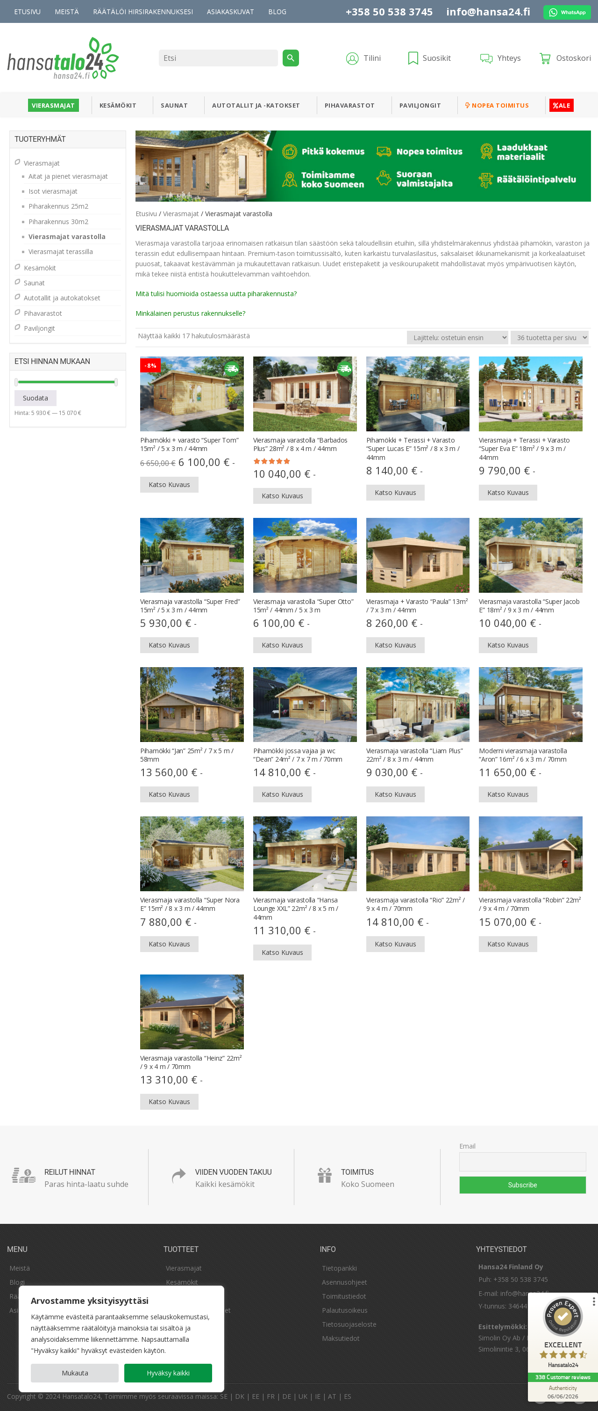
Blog (277, 11)
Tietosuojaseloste (349, 1324)
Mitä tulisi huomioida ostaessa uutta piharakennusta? (216, 293)
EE (255, 1396)
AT (332, 1396)
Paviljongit (420, 105)
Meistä (67, 11)
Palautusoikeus (345, 1310)
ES (347, 1396)
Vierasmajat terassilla (60, 251)
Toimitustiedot (344, 1296)
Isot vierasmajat (53, 191)
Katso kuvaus (169, 484)
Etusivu (27, 11)
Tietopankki (339, 1268)
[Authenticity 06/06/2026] (563, 1392)
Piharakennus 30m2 (58, 221)
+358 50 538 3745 (389, 11)
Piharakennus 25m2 (58, 206)
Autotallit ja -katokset (256, 105)
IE (317, 1396)
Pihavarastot (350, 105)
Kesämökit (118, 105)
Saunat (174, 105)
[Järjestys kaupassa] (457, 337)
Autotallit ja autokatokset (62, 297)
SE (224, 1396)
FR (271, 1396)
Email (467, 1146)
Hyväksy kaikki (168, 1372)
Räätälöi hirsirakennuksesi (143, 11)
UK (303, 1396)
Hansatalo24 (81, 1396)
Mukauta (75, 1372)
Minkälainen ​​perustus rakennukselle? (190, 313)
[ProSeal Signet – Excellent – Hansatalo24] (563, 1334)
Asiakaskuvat (230, 11)
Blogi (17, 1282)
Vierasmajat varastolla (67, 236)
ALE (561, 105)
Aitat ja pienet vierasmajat (68, 176)
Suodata (35, 397)
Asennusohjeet (344, 1282)
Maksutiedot (341, 1338)
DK (239, 1396)
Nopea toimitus (497, 105)
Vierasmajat (53, 105)
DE (286, 1396)
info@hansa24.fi (488, 11)
